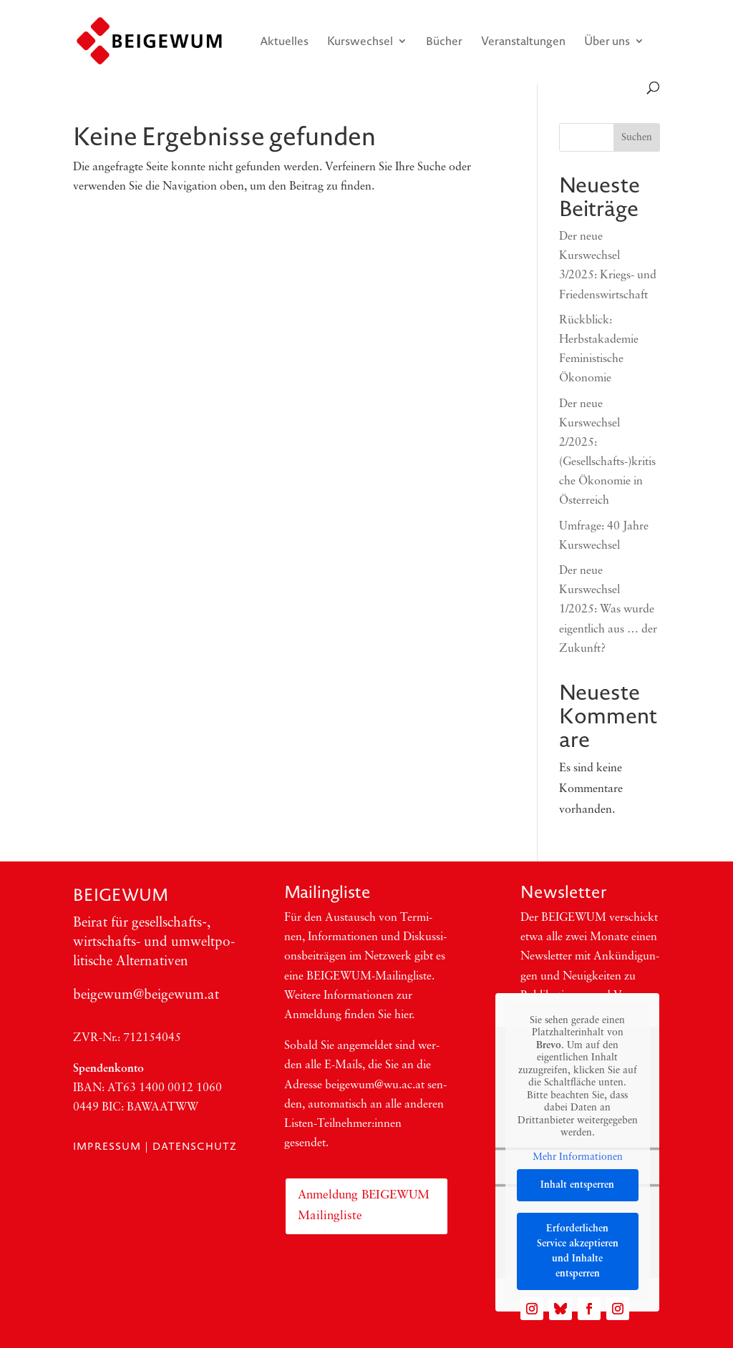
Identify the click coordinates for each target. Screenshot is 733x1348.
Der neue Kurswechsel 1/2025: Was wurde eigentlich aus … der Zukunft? (608, 610)
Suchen (636, 137)
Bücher (444, 42)
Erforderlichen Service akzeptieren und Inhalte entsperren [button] (577, 1251)
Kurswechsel (360, 42)
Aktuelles (284, 42)
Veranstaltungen (523, 42)
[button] (31, 1316)
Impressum (107, 1146)
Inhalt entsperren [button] (577, 1185)
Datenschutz (194, 1146)
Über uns (607, 42)
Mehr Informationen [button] (578, 1157)
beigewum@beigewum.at (146, 995)
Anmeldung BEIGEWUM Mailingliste (363, 1205)
